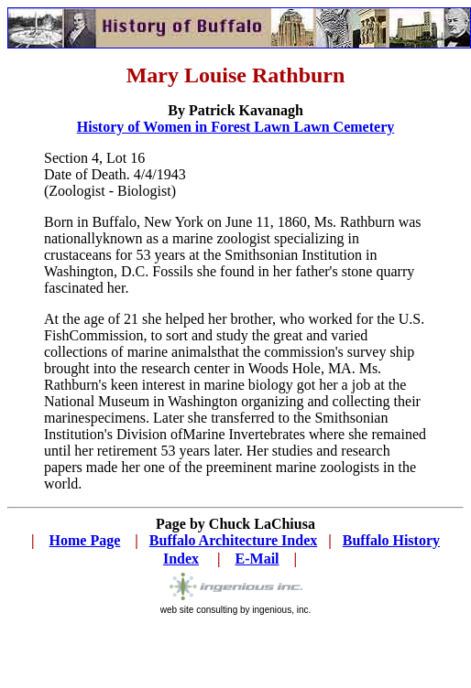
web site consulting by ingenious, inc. (236, 606)
